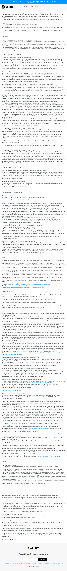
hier (30, 453)
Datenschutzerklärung (58, 563)
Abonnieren (42, 559)
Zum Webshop (7, 563)
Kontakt (37, 6)
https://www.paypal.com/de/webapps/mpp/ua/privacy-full (18, 199)
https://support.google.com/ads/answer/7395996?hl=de (39, 382)
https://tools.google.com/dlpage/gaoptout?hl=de (31, 345)
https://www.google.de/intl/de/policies (13, 354)
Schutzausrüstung (17, 563)
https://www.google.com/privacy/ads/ (13, 390)
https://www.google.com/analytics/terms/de (50, 352)
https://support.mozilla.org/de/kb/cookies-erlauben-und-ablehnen (21, 285)
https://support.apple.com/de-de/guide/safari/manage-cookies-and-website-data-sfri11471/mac (24, 287)
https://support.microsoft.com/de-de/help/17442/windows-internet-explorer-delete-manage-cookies (29, 284)
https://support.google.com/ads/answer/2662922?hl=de (17, 425)
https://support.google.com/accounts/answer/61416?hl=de (21, 283)
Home (20, 6)
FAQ (32, 6)
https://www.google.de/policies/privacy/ (50, 433)
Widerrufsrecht (27, 563)
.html (61, 352)
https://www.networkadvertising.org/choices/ (40, 385)
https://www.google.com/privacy (36, 484)
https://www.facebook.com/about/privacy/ (52, 456)
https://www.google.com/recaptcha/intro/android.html (15, 484)
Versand (40, 563)
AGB (35, 563)
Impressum (47, 563)
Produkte (26, 6)
